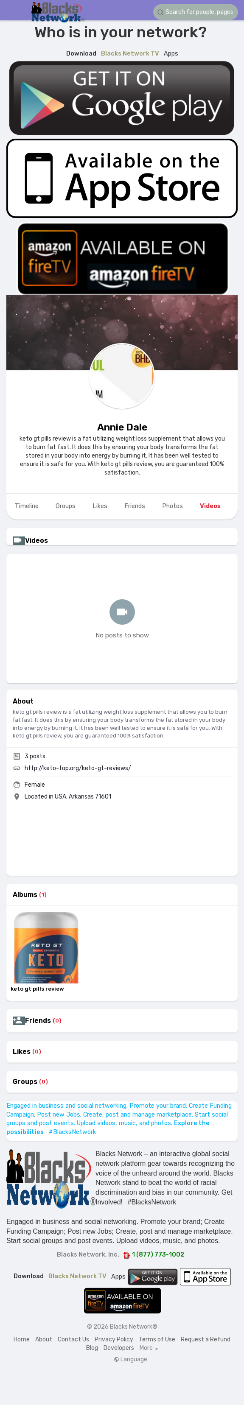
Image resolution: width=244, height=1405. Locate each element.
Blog (92, 1348)
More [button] (149, 1348)
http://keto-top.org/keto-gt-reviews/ (78, 768)
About (43, 1339)
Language (130, 1360)
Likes (22, 1051)
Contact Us (73, 1339)
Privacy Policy (114, 1339)
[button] (195, 12)
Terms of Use (157, 1339)
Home (22, 1339)
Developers (119, 1348)
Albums (25, 894)
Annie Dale (122, 427)
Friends (38, 1020)
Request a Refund (205, 1339)
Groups (25, 1081)
